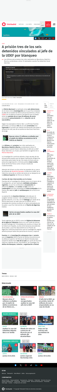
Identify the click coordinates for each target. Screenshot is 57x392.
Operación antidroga (27, 297)
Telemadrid (10, 373)
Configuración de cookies (20, 382)
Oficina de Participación (37, 381)
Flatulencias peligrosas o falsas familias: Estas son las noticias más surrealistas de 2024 (45, 320)
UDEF (3, 43)
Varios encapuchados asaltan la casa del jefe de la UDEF (5, 213)
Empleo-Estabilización (7, 381)
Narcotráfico (5, 276)
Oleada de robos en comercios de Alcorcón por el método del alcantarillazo (28, 320)
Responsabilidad (14, 380)
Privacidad (46, 381)
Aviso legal (4, 382)
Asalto (5, 326)
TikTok (46, 38)
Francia (49, 214)
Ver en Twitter (20, 365)
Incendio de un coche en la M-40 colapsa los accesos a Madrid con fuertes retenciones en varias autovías (44, 131)
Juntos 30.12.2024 (45, 347)
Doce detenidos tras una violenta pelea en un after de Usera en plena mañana (44, 111)
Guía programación (30, 373)
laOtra (23, 373)
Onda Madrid (37, 24)
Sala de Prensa (5, 380)
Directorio (30, 380)
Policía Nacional (7, 152)
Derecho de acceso (46, 380)
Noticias (21, 24)
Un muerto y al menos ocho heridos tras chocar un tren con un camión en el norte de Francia (44, 214)
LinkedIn (50, 38)
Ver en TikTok (31, 365)
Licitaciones (17, 381)
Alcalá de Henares (18, 171)
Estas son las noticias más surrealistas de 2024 (43, 331)
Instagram (42, 38)
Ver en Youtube (41, 365)
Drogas (12, 276)
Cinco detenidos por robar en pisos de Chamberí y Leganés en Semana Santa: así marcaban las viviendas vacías (44, 173)
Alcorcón (23, 326)
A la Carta (29, 24)
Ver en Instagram (25, 365)
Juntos (5, 353)
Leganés (49, 173)
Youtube (53, 38)
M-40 (48, 130)
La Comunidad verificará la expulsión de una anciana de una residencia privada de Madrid (44, 195)
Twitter (39, 38)
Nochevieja (23, 353)
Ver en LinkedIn (36, 365)
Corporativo (6, 377)
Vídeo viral (41, 326)
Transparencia (23, 380)
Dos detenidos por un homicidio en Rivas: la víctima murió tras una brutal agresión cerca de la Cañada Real (44, 150)
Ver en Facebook (15, 365)
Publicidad (37, 380)
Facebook (35, 38)
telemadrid (7, 389)
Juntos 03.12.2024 (10, 347)
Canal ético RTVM (25, 381)
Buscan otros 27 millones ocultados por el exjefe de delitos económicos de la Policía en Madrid (5, 138)
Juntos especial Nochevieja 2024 (28, 347)
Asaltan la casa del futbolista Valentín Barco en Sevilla (10, 320)
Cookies (10, 382)
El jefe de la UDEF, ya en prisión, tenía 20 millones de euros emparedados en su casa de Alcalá (46, 290)
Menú (54, 24)
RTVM (4, 370)
